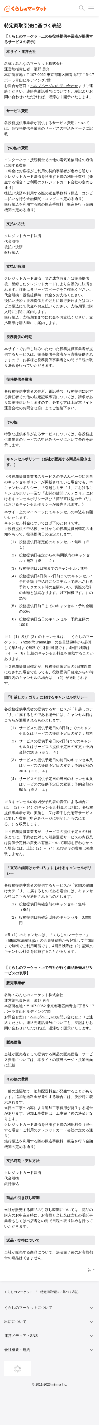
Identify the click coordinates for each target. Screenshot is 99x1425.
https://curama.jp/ (37, 642)
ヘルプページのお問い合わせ (54, 86)
